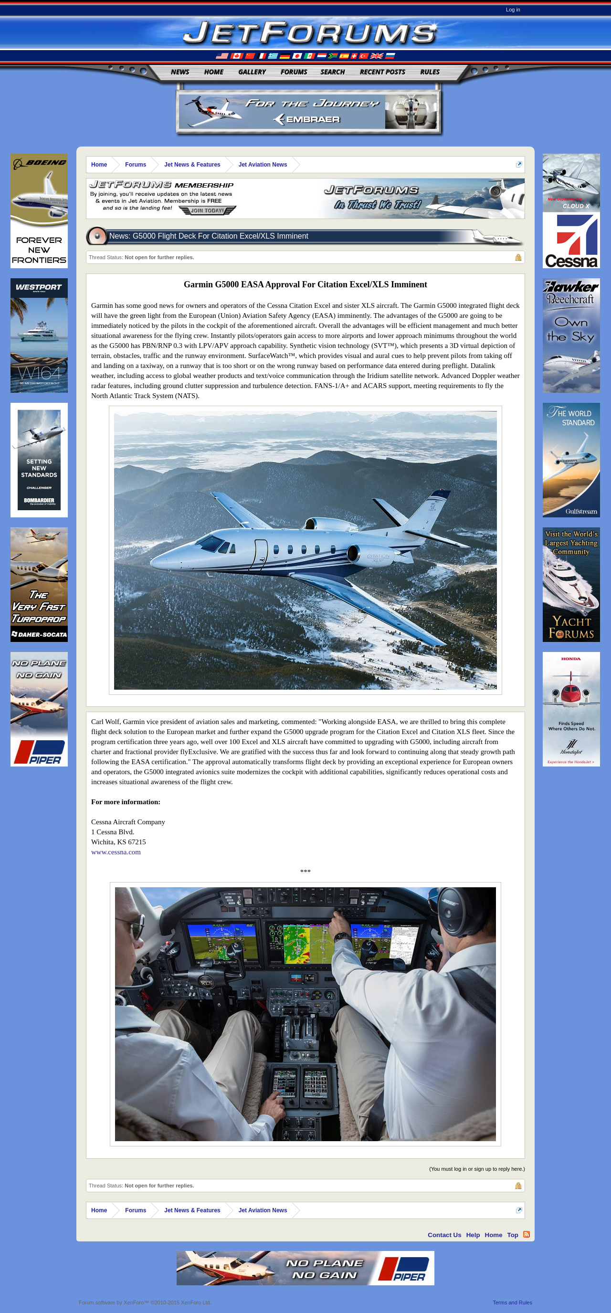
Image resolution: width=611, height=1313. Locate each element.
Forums (294, 71)
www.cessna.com (116, 852)
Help (473, 1235)
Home (213, 71)
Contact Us (444, 1235)
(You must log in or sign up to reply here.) (477, 1169)
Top (512, 1235)
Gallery (252, 71)
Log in (513, 9)
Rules (430, 71)
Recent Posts (382, 71)
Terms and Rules (512, 1302)
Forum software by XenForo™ (145, 1302)
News (180, 71)
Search (333, 71)
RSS (526, 1234)
